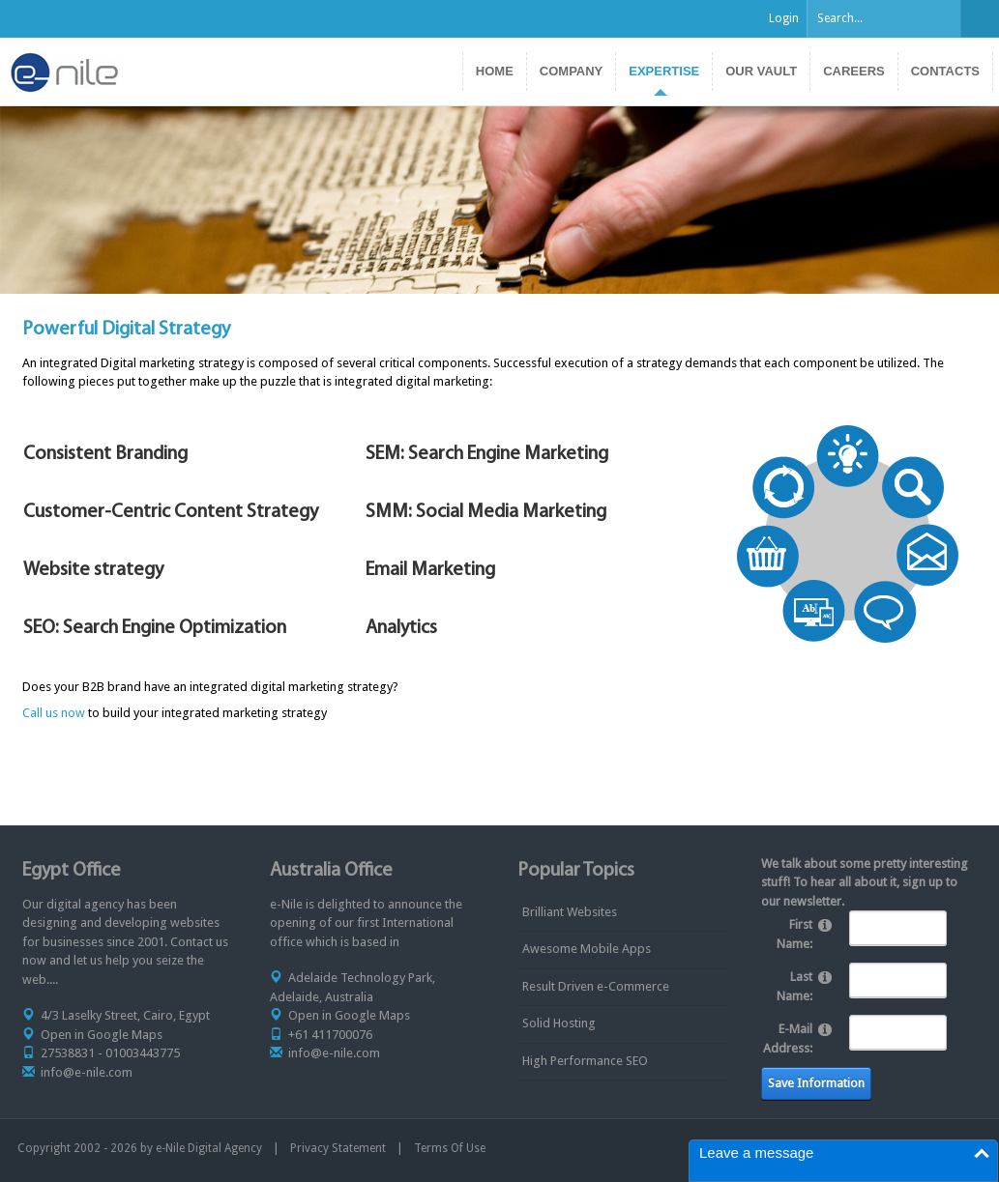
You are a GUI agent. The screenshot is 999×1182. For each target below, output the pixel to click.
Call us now (53, 713)
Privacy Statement (338, 1148)
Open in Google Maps (101, 1034)
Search (979, 18)
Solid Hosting (559, 1023)
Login (784, 18)
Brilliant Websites (569, 912)
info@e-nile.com (86, 1072)
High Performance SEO (585, 1060)
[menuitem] (663, 71)
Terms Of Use (449, 1148)
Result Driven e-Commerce (595, 986)
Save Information (816, 1083)
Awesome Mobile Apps (586, 948)
